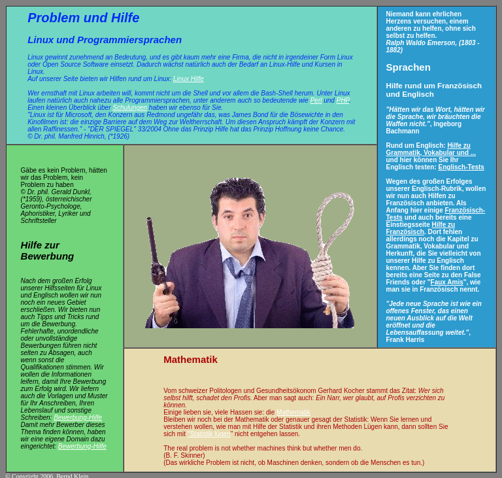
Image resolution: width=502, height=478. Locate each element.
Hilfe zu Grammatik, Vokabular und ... (431, 148)
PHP (343, 99)
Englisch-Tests (461, 165)
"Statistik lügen (209, 429)
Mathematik (293, 407)
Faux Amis (447, 280)
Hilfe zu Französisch (421, 227)
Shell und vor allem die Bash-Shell (242, 91)
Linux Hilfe (188, 77)
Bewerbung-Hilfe (78, 413)
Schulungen (129, 106)
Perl (316, 99)
